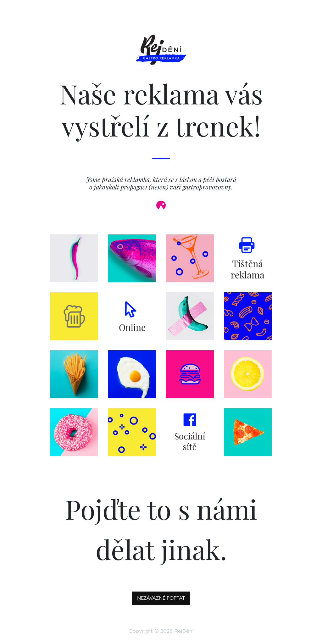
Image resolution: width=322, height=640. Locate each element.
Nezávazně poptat (161, 598)
